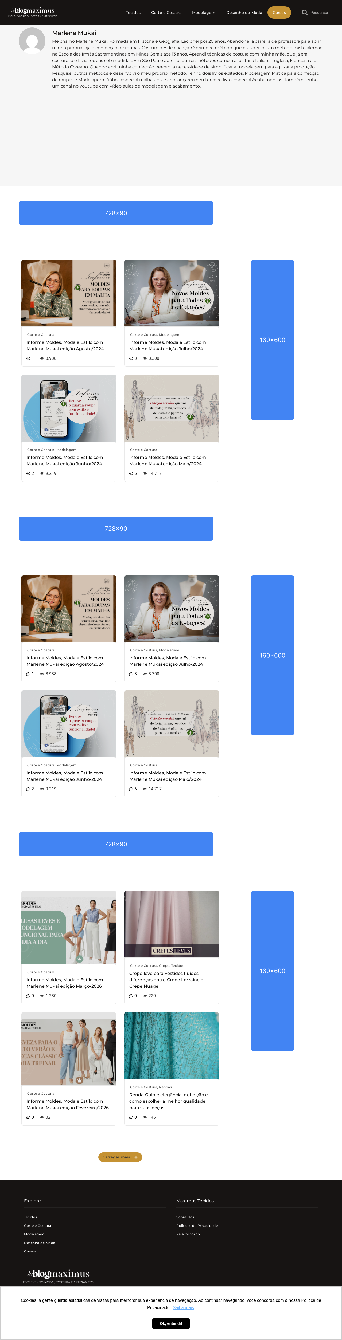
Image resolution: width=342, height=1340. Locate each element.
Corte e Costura (166, 12)
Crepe (164, 966)
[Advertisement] (171, 142)
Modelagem (204, 12)
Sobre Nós (185, 1217)
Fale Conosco (188, 1234)
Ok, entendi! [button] (171, 1323)
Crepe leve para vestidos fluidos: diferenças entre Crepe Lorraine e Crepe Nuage (166, 980)
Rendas (165, 1087)
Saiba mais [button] (183, 1307)
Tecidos (133, 12)
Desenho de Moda (244, 12)
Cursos (279, 12)
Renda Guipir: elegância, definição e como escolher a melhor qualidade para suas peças (168, 1101)
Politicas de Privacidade (197, 1226)
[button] (120, 1157)
